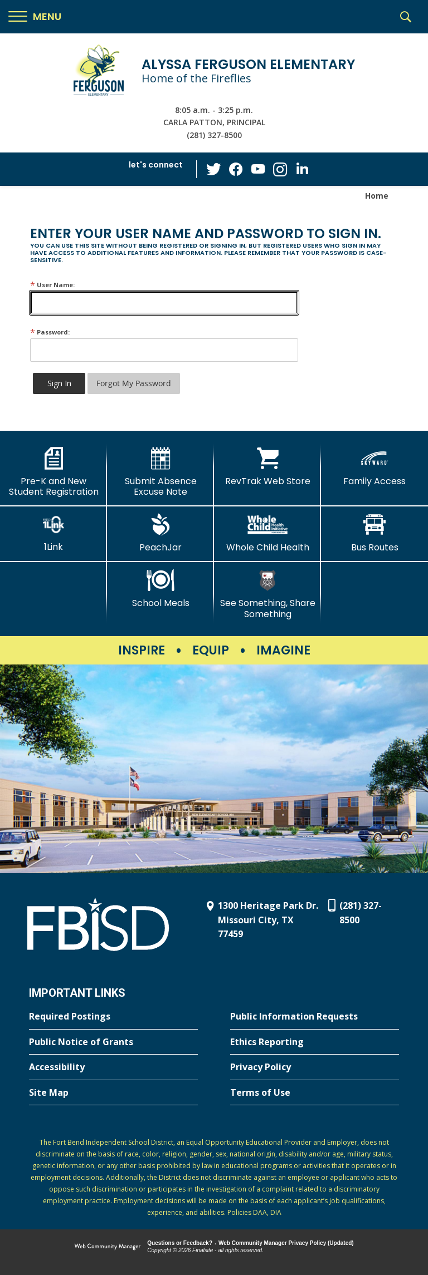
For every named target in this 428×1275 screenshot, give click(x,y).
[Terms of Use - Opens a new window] (314, 1093)
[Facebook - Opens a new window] (236, 169)
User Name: (52, 284)
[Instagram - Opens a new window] (280, 169)
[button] (34, 17)
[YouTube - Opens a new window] (258, 169)
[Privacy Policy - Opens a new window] (314, 1067)
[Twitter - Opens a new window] (213, 168)
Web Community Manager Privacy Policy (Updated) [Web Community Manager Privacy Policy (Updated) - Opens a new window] (286, 1243)
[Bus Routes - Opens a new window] (374, 533)
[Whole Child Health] (267, 533)
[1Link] (53, 532)
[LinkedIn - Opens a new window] (302, 168)
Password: (50, 332)
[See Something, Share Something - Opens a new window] (267, 594)
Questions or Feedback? (179, 1243)
